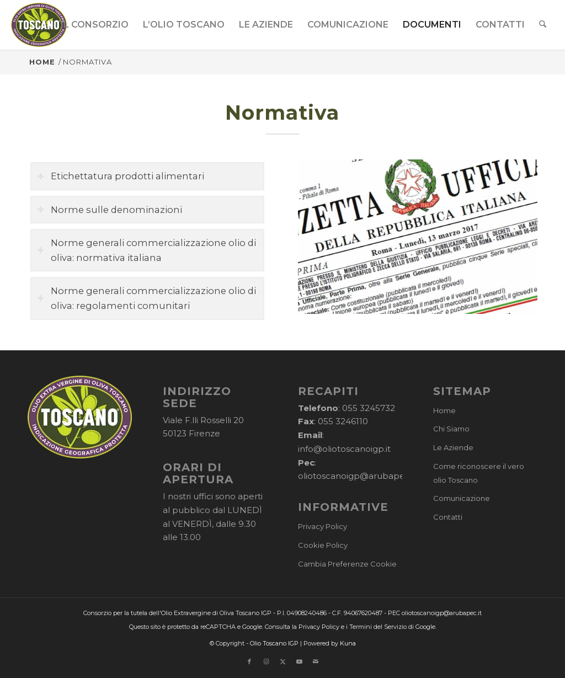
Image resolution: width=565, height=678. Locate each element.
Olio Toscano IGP (274, 643)
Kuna (348, 643)
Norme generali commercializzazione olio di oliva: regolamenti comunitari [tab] (146, 298)
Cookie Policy (323, 545)
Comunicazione (461, 498)
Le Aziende (453, 447)
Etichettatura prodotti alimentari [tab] (120, 175)
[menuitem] (95, 25)
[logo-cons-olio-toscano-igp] (39, 25)
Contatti (447, 516)
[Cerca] (543, 25)
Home (444, 410)
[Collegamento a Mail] (315, 661)
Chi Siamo (451, 428)
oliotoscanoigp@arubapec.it (357, 476)
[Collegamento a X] (282, 661)
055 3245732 (368, 408)
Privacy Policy (322, 526)
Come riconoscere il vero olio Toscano (478, 473)
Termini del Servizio (378, 627)
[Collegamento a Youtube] (299, 661)
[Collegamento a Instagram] (266, 661)
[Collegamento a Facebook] (249, 661)
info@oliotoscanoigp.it (344, 449)
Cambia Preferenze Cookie (347, 563)
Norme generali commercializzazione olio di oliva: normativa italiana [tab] (146, 250)
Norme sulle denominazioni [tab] (109, 209)
